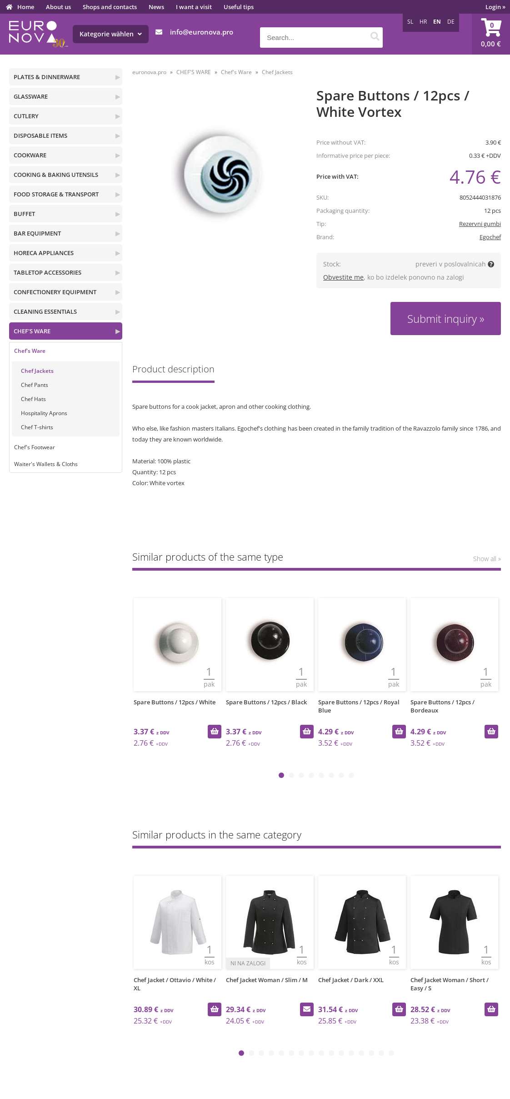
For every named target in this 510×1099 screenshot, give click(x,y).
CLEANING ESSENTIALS (45, 311)
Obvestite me (343, 277)
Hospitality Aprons (44, 413)
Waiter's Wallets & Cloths (46, 464)
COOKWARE (30, 155)
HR (423, 21)
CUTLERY (26, 116)
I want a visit (194, 7)
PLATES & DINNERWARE (47, 77)
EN (437, 21)
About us (58, 7)
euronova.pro (149, 72)
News (156, 7)
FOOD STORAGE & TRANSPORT (56, 194)
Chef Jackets (37, 371)
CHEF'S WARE (32, 331)
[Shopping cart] (491, 34)
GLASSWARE (31, 96)
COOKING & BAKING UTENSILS (56, 175)
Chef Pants (34, 385)
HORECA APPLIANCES (44, 253)
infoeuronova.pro (201, 31)
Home (25, 7)
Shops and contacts (110, 7)
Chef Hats (33, 399)
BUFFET (24, 214)
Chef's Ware (29, 351)
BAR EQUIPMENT (37, 233)
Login (495, 7)
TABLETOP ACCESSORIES (47, 272)
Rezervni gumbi (480, 224)
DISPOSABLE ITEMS (40, 135)
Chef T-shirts (37, 427)
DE (451, 21)
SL (410, 21)
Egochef (490, 237)
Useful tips (239, 7)
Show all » (487, 558)
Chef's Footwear (34, 447)
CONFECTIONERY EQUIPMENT (55, 292)
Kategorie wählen (111, 34)
